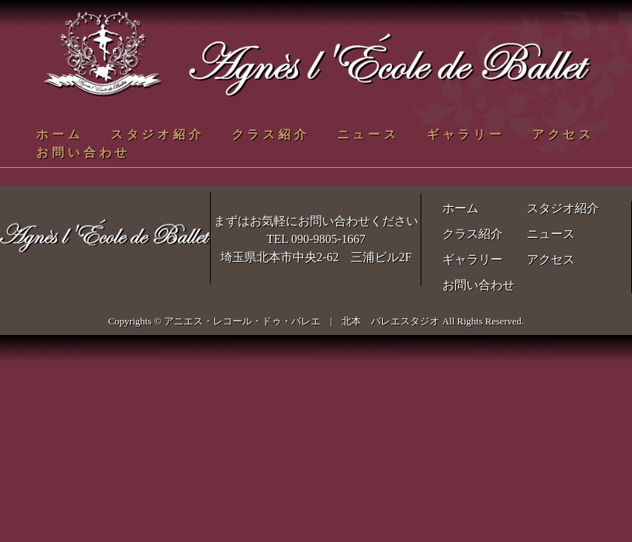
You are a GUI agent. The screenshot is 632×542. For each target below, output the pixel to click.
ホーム (59, 134)
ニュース (368, 134)
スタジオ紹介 (158, 134)
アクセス (563, 134)
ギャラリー (466, 134)
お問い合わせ (83, 152)
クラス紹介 (271, 134)
